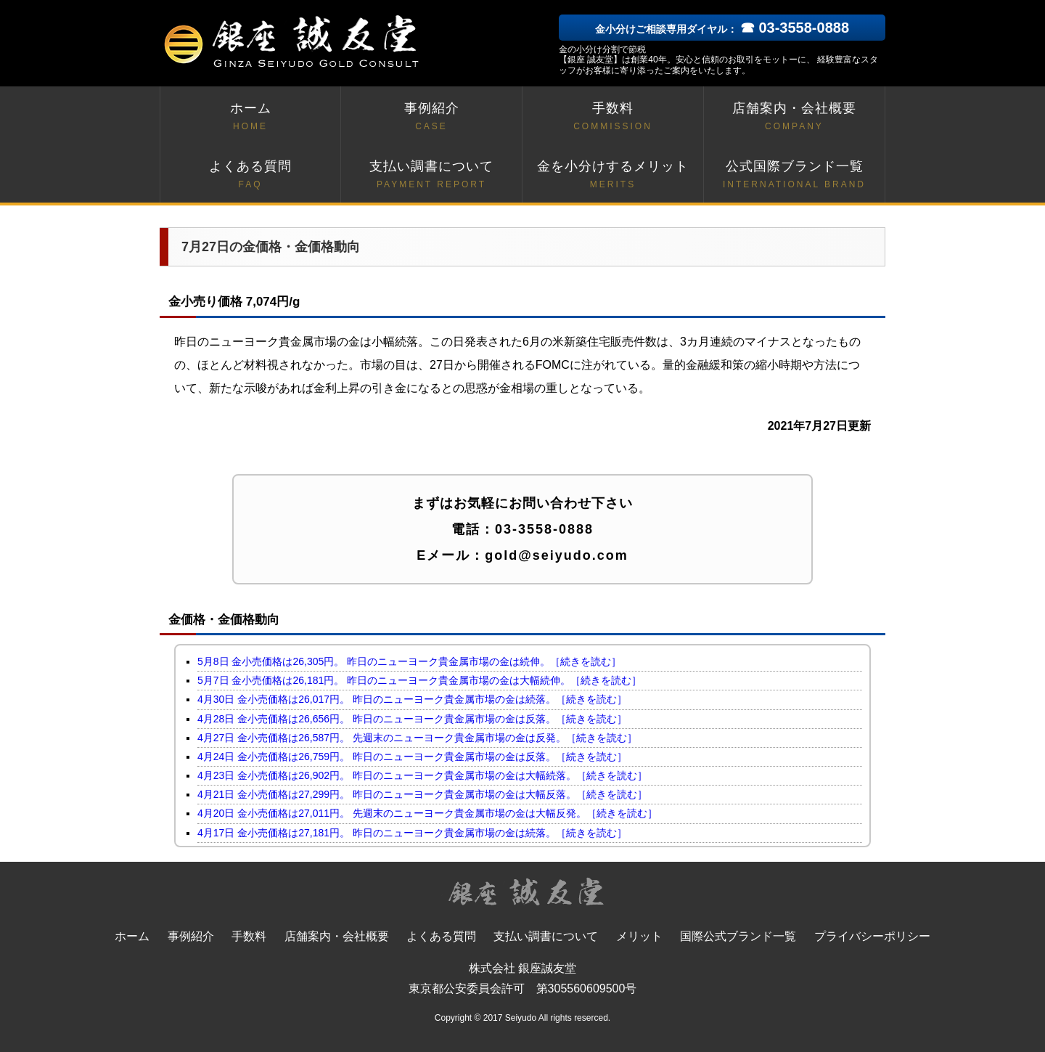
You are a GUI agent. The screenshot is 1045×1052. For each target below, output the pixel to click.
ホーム (250, 117)
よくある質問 (250, 175)
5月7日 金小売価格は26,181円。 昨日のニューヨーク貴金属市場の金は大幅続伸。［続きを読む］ (419, 680)
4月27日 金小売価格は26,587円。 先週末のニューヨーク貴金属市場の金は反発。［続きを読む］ (417, 737)
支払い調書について (431, 175)
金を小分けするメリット (612, 175)
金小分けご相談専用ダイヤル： (722, 29)
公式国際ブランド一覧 (794, 175)
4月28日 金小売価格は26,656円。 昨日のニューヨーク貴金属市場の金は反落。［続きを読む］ (412, 719)
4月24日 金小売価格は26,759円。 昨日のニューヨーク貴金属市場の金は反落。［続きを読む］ (412, 756)
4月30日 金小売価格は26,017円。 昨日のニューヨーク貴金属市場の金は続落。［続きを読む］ (412, 699)
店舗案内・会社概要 (794, 117)
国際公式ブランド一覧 (738, 936)
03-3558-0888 (544, 529)
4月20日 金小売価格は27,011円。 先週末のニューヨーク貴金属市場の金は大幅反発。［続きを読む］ (427, 813)
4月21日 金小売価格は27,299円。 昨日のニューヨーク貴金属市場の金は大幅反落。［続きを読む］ (422, 794)
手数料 (612, 117)
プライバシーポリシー (872, 936)
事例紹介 (431, 117)
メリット (639, 936)
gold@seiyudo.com (556, 555)
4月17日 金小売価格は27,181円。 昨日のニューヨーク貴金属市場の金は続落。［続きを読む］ (412, 833)
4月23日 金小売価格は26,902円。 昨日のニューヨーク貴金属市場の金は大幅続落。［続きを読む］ (422, 775)
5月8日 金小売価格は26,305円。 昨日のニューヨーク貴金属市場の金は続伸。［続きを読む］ (409, 661)
